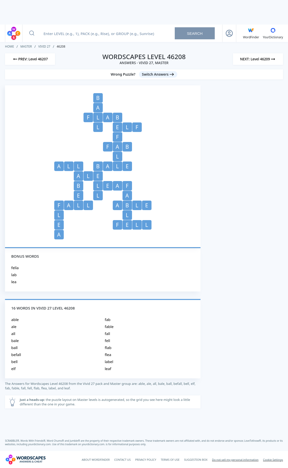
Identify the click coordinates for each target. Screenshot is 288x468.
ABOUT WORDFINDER (96, 459)
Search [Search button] (195, 33)
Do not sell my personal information (235, 459)
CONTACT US (122, 459)
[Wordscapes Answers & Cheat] (25, 459)
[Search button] (31, 33)
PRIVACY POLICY (145, 459)
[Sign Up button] (229, 33)
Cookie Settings (273, 459)
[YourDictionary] (273, 33)
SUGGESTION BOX (196, 459)
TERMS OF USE (170, 459)
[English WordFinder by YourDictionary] (251, 33)
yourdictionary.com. (40, 444)
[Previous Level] (30, 59)
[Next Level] (258, 59)
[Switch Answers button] (158, 74)
